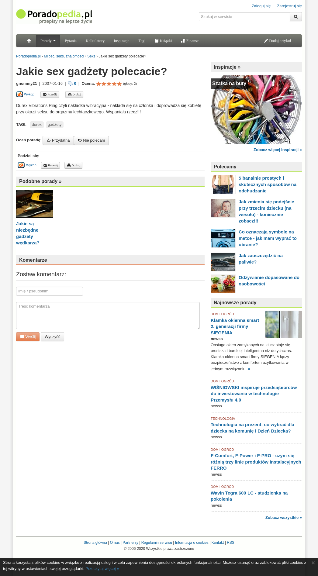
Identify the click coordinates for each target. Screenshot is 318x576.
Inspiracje (121, 40)
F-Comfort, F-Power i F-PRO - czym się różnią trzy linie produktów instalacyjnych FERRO (256, 462)
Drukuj (74, 94)
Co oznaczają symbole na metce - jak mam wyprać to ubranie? (268, 238)
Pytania (71, 40)
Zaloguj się (261, 6)
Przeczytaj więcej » (102, 568)
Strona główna (95, 542)
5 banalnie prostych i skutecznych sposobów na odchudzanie (267, 184)
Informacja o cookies (192, 542)
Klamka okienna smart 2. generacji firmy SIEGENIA (235, 326)
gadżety (55, 124)
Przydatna (58, 140)
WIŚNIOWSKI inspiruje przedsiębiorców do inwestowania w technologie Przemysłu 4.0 (254, 393)
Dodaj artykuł (277, 40)
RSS (230, 542)
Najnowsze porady (235, 302)
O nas (115, 542)
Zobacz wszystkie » (283, 517)
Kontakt (218, 542)
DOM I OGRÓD (222, 314)
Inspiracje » (227, 67)
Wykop (25, 94)
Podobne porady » (40, 181)
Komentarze (33, 260)
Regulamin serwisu (156, 542)
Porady (48, 40)
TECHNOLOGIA (223, 418)
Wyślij (28, 336)
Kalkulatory (95, 40)
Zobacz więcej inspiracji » (278, 149)
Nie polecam (91, 140)
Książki (163, 40)
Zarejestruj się (289, 6)
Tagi (141, 40)
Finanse (190, 40)
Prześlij (50, 94)
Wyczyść (52, 336)
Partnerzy (130, 542)
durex (37, 124)
